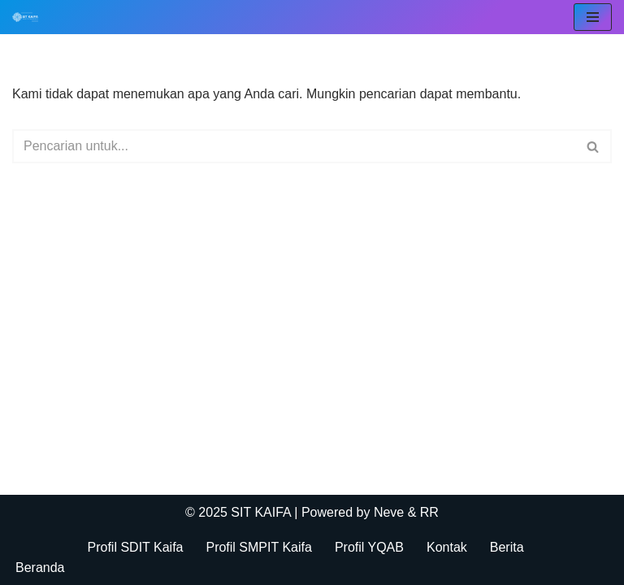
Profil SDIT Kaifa (136, 547)
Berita (507, 547)
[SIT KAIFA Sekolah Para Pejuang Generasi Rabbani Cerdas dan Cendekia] (29, 17)
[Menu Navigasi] (593, 17)
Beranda (40, 567)
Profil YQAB (369, 547)
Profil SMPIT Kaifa (258, 547)
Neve (389, 512)
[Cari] (293, 146)
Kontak (447, 547)
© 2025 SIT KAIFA (239, 512)
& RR (421, 512)
